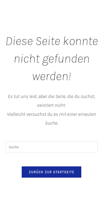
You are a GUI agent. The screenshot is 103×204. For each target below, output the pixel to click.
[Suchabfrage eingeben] (51, 146)
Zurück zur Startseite (51, 172)
